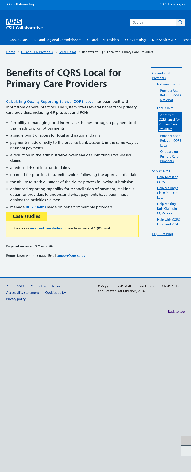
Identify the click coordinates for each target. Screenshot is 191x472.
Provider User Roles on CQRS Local (170, 140)
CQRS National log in (22, 4)
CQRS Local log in (172, 4)
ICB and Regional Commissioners (57, 40)
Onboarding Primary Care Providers (169, 156)
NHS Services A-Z (164, 40)
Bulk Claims (36, 207)
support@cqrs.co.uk (71, 256)
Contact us (38, 286)
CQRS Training (135, 40)
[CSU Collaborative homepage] (28, 24)
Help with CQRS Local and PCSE (168, 222)
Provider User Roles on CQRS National (170, 95)
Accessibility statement (22, 293)
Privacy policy (16, 299)
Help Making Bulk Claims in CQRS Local (167, 208)
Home (10, 52)
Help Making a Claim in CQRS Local (167, 192)
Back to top (176, 311)
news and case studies (46, 228)
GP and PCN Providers (103, 40)
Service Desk (161, 171)
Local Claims (67, 52)
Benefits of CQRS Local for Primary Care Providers (169, 122)
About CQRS (18, 40)
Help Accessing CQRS (168, 179)
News (56, 286)
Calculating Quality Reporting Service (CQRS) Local (50, 101)
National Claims (168, 84)
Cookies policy (55, 293)
